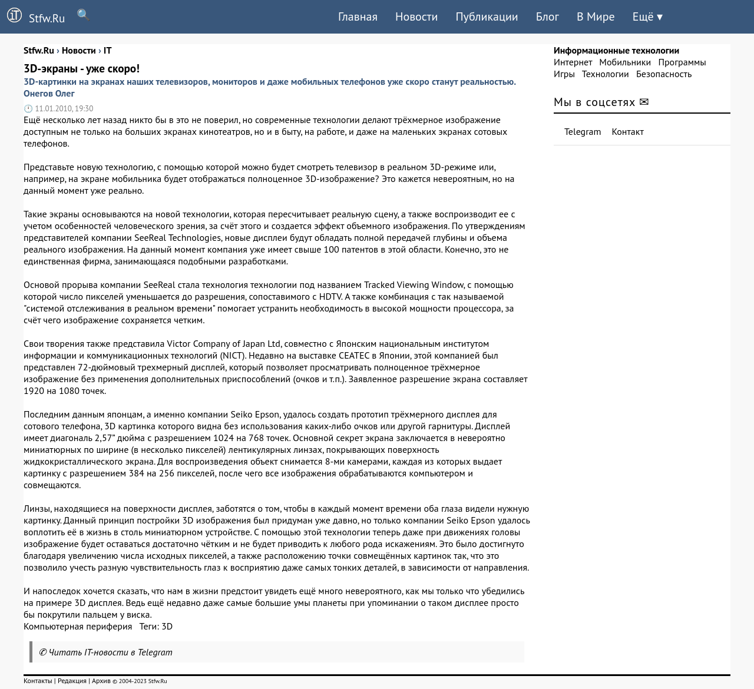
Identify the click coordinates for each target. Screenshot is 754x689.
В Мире (596, 16)
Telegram (582, 131)
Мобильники (625, 62)
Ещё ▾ (648, 16)
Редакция (72, 680)
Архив (101, 680)
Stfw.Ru (32, 16)
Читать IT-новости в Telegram (110, 652)
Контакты (38, 680)
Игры (564, 74)
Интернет (573, 62)
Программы (682, 62)
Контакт (628, 131)
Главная (358, 16)
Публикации (486, 16)
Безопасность (664, 74)
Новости (416, 16)
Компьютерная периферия (78, 626)
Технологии (605, 74)
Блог (547, 16)
